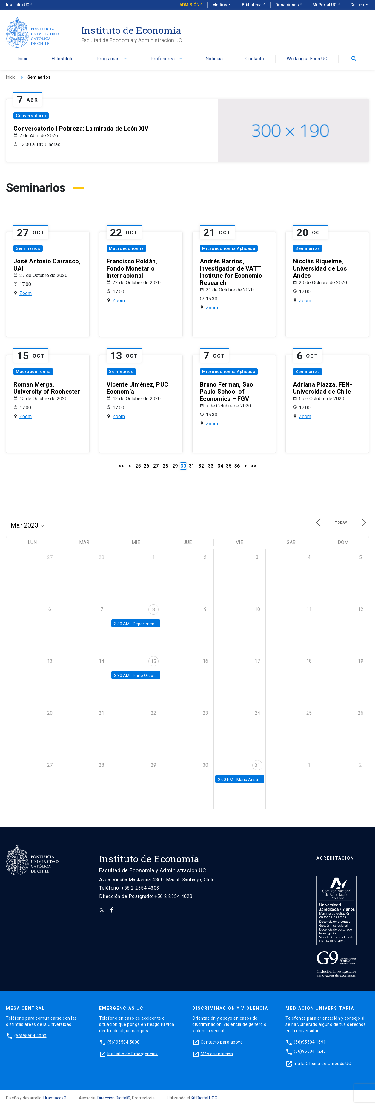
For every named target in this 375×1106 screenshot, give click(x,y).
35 (228, 466)
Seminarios (28, 248)
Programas (112, 59)
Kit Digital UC (202, 1098)
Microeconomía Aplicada (228, 248)
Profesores (166, 59)
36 (237, 466)
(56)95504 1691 (310, 1041)
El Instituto (62, 59)
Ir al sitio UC (17, 4)
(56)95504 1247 (310, 1051)
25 (138, 466)
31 (191, 466)
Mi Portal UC (325, 4)
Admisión (189, 4)
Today (341, 523)
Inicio (23, 59)
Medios (222, 5)
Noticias (214, 59)
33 (210, 466)
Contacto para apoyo (222, 1041)
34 (220, 466)
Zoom (25, 293)
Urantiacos (53, 1098)
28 (165, 466)
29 (175, 466)
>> (253, 466)
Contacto (254, 59)
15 (153, 661)
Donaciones (287, 4)
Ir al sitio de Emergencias (132, 1053)
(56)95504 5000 (123, 1041)
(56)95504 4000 (30, 1035)
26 (146, 466)
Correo (359, 5)
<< (121, 466)
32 (201, 466)
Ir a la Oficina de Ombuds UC (322, 1063)
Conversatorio (31, 115)
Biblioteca (252, 4)
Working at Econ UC (307, 59)
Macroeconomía (126, 248)
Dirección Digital (112, 1098)
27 (156, 466)
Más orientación (217, 1053)
